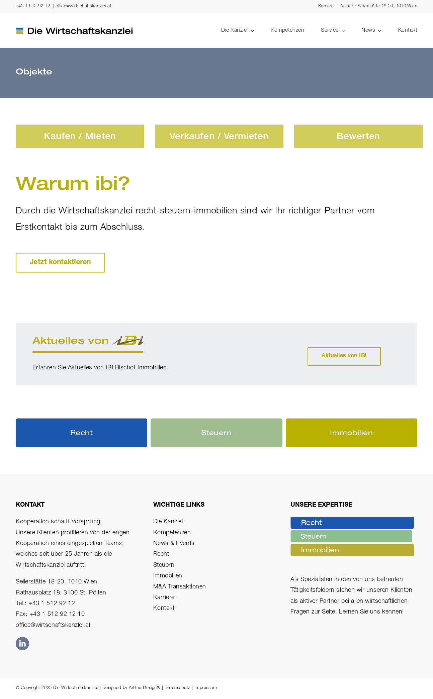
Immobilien (167, 576)
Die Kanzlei (168, 522)
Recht (161, 554)
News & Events (174, 544)
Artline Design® (144, 688)
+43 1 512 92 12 (33, 6)
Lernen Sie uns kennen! (371, 612)
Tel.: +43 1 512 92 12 (45, 604)
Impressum (205, 688)
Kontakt (164, 608)
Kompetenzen (172, 533)
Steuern (164, 565)
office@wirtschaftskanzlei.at (83, 6)
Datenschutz (177, 688)
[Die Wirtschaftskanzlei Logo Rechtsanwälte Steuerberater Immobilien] (74, 30)
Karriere (164, 598)
